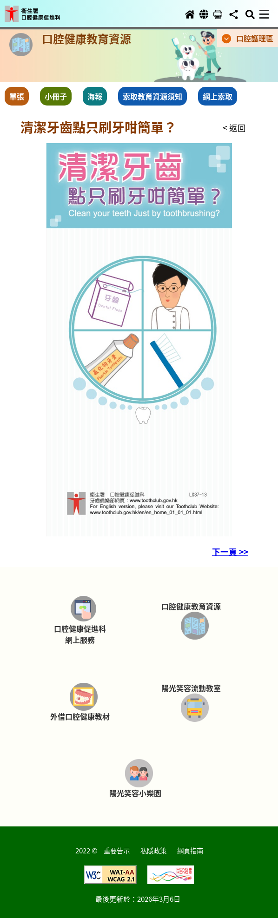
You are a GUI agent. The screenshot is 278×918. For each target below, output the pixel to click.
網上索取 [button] (217, 96)
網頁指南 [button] (190, 850)
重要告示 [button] (117, 850)
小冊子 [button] (56, 96)
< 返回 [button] (234, 127)
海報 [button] (94, 96)
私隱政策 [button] (153, 850)
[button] (41, 10)
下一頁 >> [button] (230, 551)
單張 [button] (16, 96)
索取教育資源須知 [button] (152, 96)
